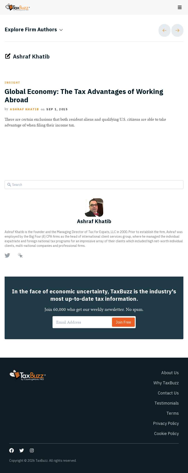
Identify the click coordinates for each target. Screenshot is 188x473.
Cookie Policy (166, 433)
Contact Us (168, 393)
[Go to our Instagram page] (31, 450)
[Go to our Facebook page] (11, 450)
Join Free (123, 322)
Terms (172, 413)
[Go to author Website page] (20, 255)
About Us (170, 372)
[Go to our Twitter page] (21, 450)
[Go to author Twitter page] (7, 255)
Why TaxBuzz (166, 382)
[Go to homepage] (18, 7)
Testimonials (166, 403)
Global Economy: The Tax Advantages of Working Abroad (84, 95)
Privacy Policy (166, 423)
